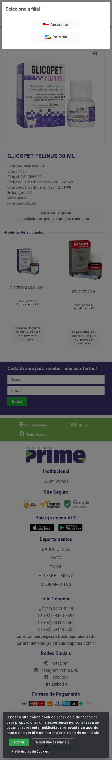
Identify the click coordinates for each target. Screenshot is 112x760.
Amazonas (56, 24)
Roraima (56, 37)
